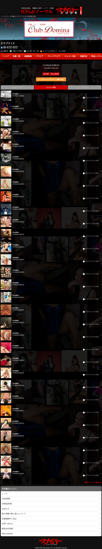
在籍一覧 (16, 56)
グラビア (39, 56)
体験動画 (28, 56)
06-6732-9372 (9, 47)
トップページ (5, 16)
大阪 (12, 16)
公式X (62, 51)
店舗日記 (83, 56)
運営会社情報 (7, 529)
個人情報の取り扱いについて (14, 514)
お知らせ (5, 509)
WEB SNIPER (7, 534)
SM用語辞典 (7, 504)
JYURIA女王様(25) (51, 65)
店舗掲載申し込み (9, 519)
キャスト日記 (70, 56)
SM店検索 (6, 499)
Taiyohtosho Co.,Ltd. (49, 548)
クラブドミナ (20, 16)
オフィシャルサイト (48, 51)
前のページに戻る (92, 483)
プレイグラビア (53, 56)
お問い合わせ (7, 524)
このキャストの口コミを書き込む (52, 79)
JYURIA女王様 (31, 16)
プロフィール (17, 87)
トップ (6, 56)
